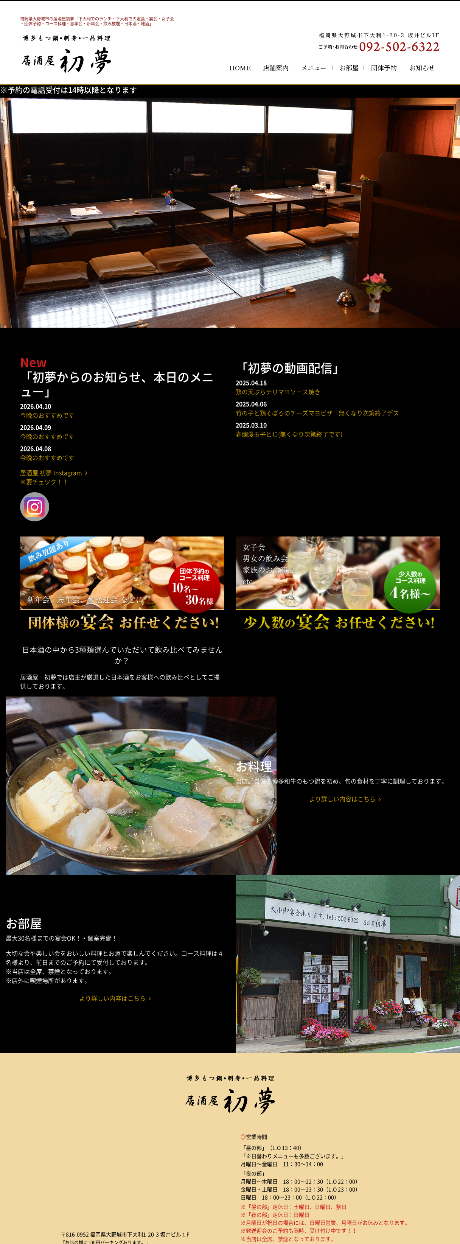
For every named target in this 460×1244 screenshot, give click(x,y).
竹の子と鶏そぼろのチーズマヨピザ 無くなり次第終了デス (317, 412)
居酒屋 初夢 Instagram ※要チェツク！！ (53, 477)
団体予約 (384, 67)
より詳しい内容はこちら (345, 798)
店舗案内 (276, 67)
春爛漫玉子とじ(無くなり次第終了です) (289, 434)
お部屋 (349, 67)
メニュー (314, 67)
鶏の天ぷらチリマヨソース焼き (278, 391)
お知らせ (422, 67)
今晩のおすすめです (47, 415)
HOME (240, 67)
